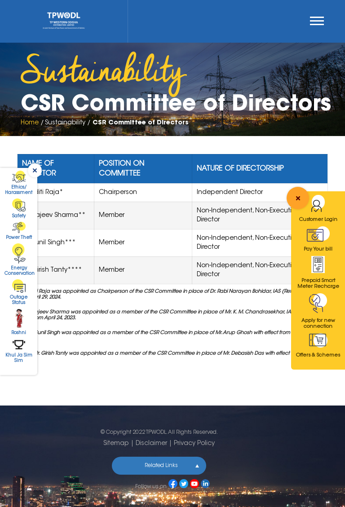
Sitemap (116, 444)
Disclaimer (151, 444)
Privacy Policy (194, 444)
